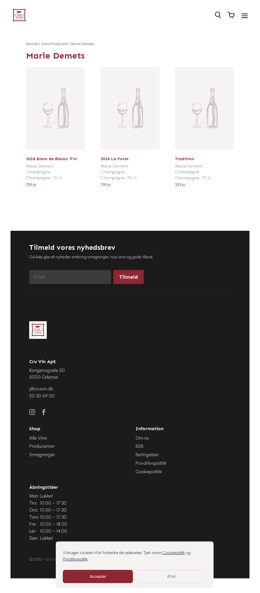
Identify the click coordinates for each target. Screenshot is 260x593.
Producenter (42, 446)
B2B (139, 446)
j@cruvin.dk (41, 389)
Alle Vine (38, 438)
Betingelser (147, 454)
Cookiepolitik (173, 552)
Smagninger (42, 454)
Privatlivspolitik (75, 559)
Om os (142, 438)
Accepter (98, 576)
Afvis (171, 576)
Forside (32, 44)
